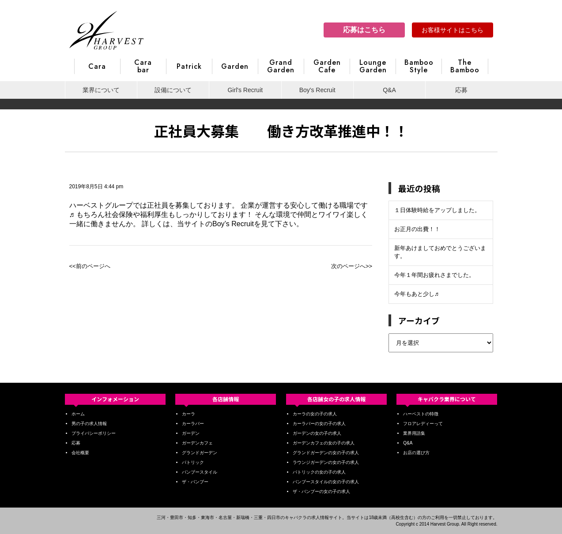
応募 (461, 89)
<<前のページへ (89, 266)
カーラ (188, 413)
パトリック (193, 462)
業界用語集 (414, 433)
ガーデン (191, 433)
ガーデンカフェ (197, 443)
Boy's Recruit (317, 89)
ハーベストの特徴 (420, 413)
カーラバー (193, 423)
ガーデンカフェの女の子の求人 (324, 443)
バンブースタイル (199, 472)
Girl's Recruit (245, 89)
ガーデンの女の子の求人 (317, 433)
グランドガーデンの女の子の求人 (326, 452)
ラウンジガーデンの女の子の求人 (326, 462)
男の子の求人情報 (89, 423)
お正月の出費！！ (417, 229)
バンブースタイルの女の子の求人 (326, 481)
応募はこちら (364, 30)
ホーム (78, 413)
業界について (101, 89)
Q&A (389, 89)
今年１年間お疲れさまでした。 (434, 275)
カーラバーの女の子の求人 (319, 423)
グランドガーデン (199, 452)
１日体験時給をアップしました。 (437, 210)
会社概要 (80, 452)
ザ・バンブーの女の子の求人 (321, 491)
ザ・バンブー (195, 481)
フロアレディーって (423, 423)
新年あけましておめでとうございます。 (440, 252)
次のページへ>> (351, 266)
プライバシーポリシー (94, 433)
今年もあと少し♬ (416, 294)
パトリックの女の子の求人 (319, 472)
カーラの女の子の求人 (315, 413)
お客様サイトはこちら (452, 30)
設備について (173, 89)
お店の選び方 (416, 452)
